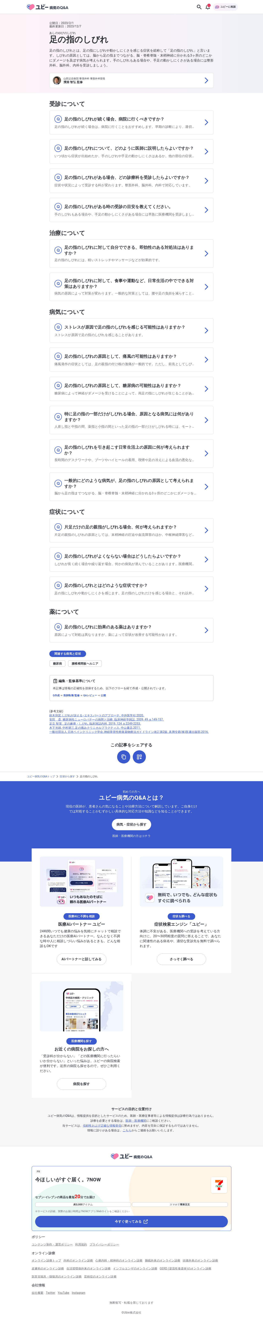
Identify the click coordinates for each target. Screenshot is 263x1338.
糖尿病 (57, 663)
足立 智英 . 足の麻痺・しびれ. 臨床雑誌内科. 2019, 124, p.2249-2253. (95, 723)
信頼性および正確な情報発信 (102, 1125)
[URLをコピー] (123, 756)
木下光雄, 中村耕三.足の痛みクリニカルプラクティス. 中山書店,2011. (95, 727)
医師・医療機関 (136, 1120)
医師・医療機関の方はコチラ (131, 836)
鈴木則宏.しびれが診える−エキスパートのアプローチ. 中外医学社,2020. (96, 715)
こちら (127, 1130)
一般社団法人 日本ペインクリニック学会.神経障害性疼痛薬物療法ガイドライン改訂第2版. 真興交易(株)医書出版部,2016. (129, 731)
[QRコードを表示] (139, 756)
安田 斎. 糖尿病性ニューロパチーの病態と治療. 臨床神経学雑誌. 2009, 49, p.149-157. (106, 719)
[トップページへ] (131, 1160)
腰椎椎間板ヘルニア (85, 663)
